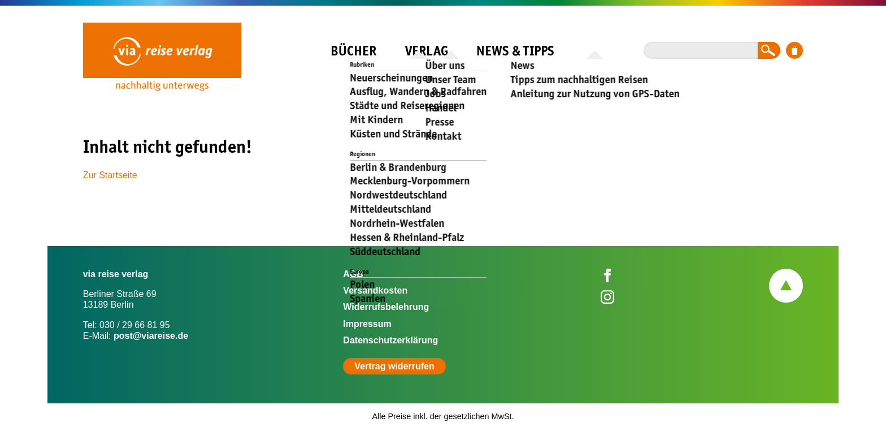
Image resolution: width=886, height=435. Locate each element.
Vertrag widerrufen (394, 366)
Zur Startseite (110, 175)
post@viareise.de (151, 336)
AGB (353, 274)
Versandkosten (375, 290)
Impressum (367, 324)
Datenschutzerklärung (390, 340)
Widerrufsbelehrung (386, 307)
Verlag (426, 50)
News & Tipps (515, 50)
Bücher (353, 50)
